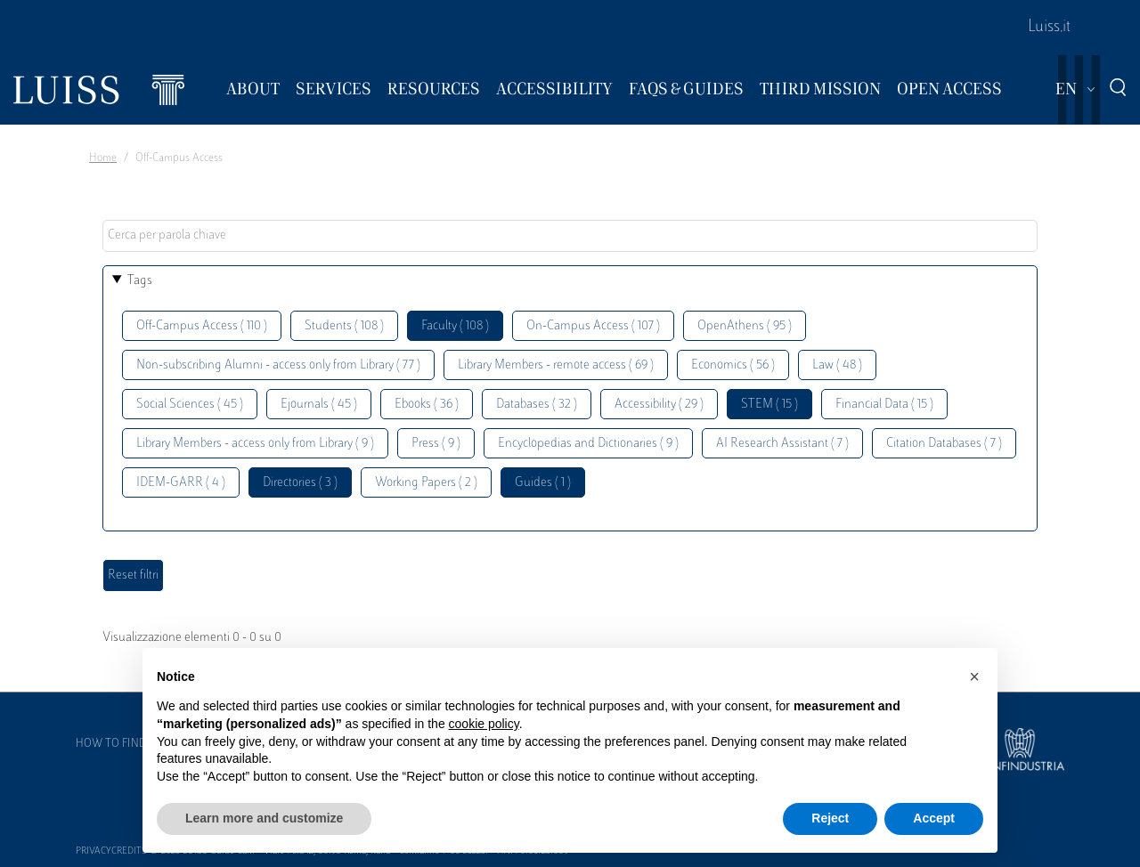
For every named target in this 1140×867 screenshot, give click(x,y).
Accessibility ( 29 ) (659, 404)
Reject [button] (830, 818)
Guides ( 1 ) (543, 483)
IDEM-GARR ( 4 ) (180, 483)
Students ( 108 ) (344, 326)
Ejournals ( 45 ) (319, 404)
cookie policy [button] (484, 724)
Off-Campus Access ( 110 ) (201, 326)
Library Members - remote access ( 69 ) (556, 365)
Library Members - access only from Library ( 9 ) (255, 443)
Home (103, 158)
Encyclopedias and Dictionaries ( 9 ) (588, 443)
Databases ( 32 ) (536, 404)
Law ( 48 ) (837, 365)
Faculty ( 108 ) (455, 326)
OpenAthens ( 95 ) (744, 326)
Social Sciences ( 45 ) (189, 404)
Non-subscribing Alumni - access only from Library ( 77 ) (278, 365)
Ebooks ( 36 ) (427, 404)
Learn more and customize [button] (264, 818)
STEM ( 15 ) (769, 404)
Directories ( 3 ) (300, 483)
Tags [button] (139, 281)
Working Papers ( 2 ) (426, 483)
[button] (974, 676)
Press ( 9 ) (435, 443)
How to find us (119, 744)
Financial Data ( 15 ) (884, 404)
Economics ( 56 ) (733, 365)
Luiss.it (1049, 28)
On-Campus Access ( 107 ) (593, 326)
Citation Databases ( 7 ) (944, 443)
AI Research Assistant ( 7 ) (782, 443)
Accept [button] (934, 818)
